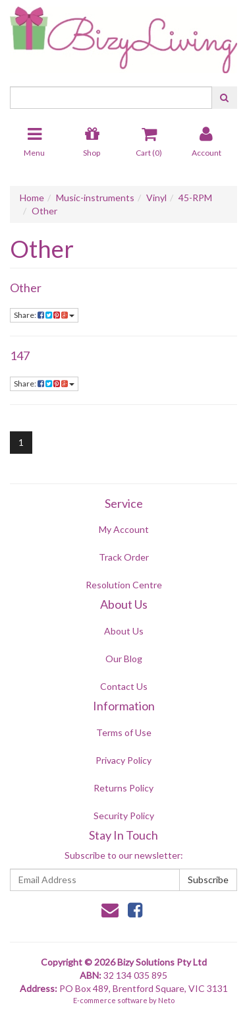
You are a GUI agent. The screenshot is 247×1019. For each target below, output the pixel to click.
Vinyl (156, 197)
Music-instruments (95, 197)
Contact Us (124, 686)
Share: (44, 315)
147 (20, 355)
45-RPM (195, 197)
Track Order (124, 557)
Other (44, 210)
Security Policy (124, 815)
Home (32, 197)
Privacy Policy (123, 760)
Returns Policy (123, 787)
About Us (124, 630)
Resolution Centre (124, 584)
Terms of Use (123, 732)
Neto (166, 1000)
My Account (124, 529)
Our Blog (123, 658)
